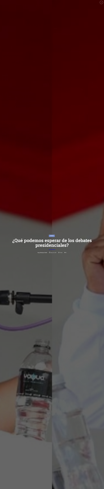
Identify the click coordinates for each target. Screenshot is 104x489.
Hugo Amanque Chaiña (42, 246)
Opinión (52, 229)
